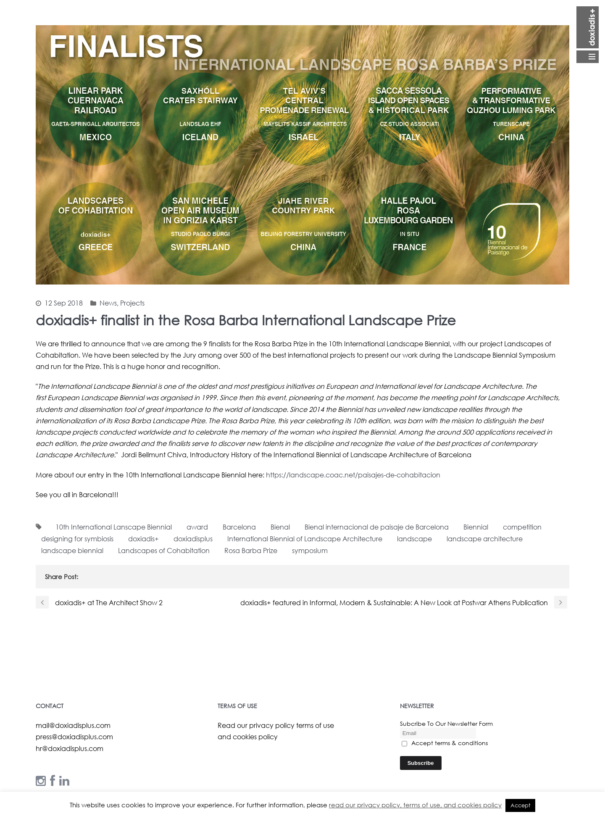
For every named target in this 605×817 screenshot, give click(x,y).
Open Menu (587, 34)
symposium (310, 550)
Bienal (280, 526)
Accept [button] (520, 805)
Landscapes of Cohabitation (164, 550)
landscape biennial (72, 550)
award (197, 526)
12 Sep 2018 (64, 302)
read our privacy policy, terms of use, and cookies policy (415, 805)
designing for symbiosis (77, 538)
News (108, 302)
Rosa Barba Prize (250, 550)
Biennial (475, 526)
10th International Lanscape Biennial (113, 526)
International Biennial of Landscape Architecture (304, 538)
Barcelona (239, 526)
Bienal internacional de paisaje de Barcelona (377, 526)
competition (522, 526)
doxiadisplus (193, 538)
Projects (132, 302)
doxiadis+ (143, 538)
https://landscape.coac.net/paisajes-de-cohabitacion (353, 474)
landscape (414, 538)
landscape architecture (485, 538)
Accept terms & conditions (445, 743)
